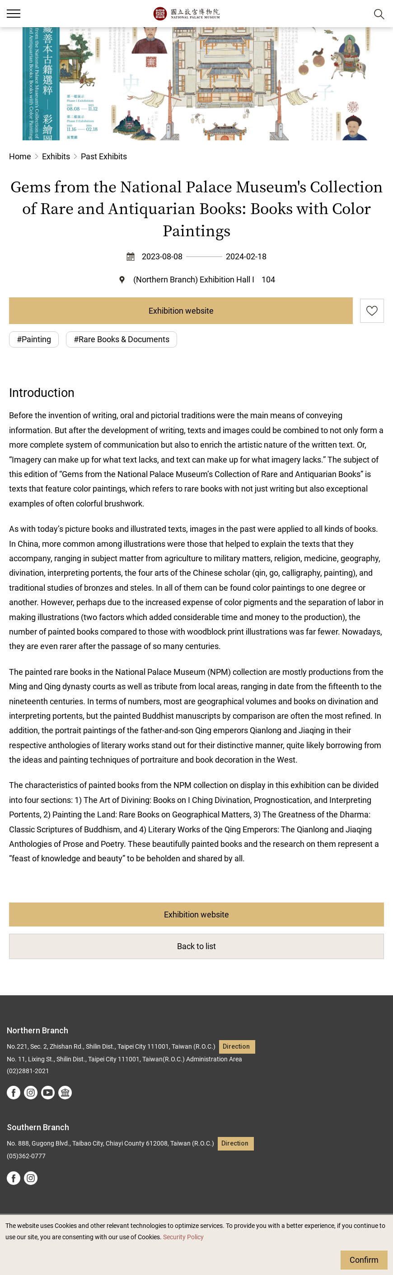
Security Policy (183, 1237)
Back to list (196, 946)
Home (20, 156)
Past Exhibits (104, 156)
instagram (30, 1092)
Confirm (364, 1260)
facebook (13, 1092)
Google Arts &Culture (65, 1092)
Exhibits (56, 156)
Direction (236, 1047)
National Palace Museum (186, 13)
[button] (357, 13)
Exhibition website (181, 310)
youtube (48, 1092)
